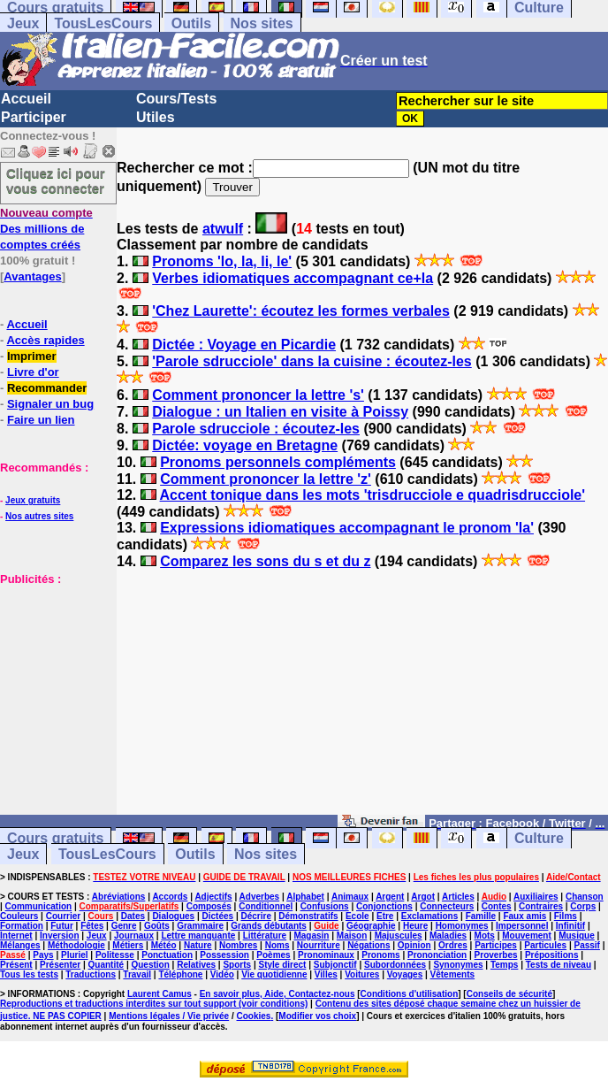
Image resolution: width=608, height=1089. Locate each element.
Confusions (324, 906)
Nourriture (318, 945)
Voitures (362, 974)
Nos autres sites (39, 516)
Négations (368, 945)
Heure (415, 926)
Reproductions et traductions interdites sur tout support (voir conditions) (154, 1003)
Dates (133, 916)
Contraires (541, 906)
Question (150, 965)
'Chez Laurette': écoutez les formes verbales (301, 310)
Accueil (26, 98)
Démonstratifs (308, 916)
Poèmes (273, 955)
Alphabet (305, 896)
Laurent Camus (159, 994)
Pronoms (380, 955)
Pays (43, 955)
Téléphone (180, 974)
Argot (423, 896)
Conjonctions (384, 906)
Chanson (585, 896)
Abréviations (119, 896)
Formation (21, 926)
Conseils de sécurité (509, 994)
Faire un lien (41, 419)
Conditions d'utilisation (410, 994)
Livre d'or (33, 372)
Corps (583, 906)
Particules (545, 945)
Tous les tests (29, 974)
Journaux (134, 935)
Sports (237, 965)
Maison (352, 935)
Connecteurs (447, 906)
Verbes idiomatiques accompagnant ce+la (292, 278)
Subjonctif (335, 965)
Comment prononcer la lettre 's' (258, 395)
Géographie (371, 926)
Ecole (357, 916)
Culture (539, 838)
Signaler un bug (50, 403)
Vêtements (452, 974)
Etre (384, 916)
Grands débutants (269, 926)
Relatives (196, 965)
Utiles (155, 117)
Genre (124, 926)
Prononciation (437, 955)
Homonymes (462, 926)
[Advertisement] (53, 675)
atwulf (222, 228)
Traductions (90, 974)
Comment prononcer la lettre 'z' (265, 479)
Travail (137, 974)
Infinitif (570, 926)
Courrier (63, 916)
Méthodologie (76, 945)
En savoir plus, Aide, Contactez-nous (277, 994)
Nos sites (262, 23)
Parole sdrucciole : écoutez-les (256, 428)
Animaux (350, 896)
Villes (326, 974)
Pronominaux (326, 955)
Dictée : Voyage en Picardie (244, 344)
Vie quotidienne (274, 974)
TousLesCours (103, 23)
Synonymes (458, 965)
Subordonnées (395, 965)
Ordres (452, 945)
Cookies (254, 1016)
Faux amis (524, 916)
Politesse (114, 955)
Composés (209, 906)
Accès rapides (45, 340)
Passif (586, 945)
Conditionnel (266, 906)
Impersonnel (522, 926)
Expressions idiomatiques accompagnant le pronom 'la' (347, 527)
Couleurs (19, 916)
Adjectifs (213, 896)
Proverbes (496, 955)
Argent (390, 896)
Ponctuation (167, 955)
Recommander (47, 388)
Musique (577, 935)
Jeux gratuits (32, 500)
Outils (191, 23)
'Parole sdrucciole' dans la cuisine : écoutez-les (312, 361)
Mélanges (20, 945)
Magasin (311, 935)
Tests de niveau (558, 965)
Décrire (255, 916)
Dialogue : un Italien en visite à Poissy (280, 411)
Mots (485, 935)
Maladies (448, 935)
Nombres (238, 945)
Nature (198, 945)
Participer (33, 117)
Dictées (218, 916)
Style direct (282, 965)
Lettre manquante (198, 935)
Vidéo (222, 974)
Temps (504, 965)
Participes (496, 945)
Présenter (60, 965)
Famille (481, 916)
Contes (497, 906)
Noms (277, 945)
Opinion (414, 945)
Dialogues (173, 916)
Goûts (157, 926)
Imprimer (32, 356)
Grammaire (200, 926)
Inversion (59, 935)
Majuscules (398, 935)
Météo (164, 945)
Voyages (404, 974)
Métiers (127, 945)
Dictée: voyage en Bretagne (245, 445)
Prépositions (552, 955)
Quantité (106, 965)
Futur (61, 926)
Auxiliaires (536, 896)
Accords (169, 896)
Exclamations (429, 916)
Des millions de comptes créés (46, 228)
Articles (458, 896)
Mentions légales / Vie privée (169, 1016)
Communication (38, 906)
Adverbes (259, 896)
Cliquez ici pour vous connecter (55, 180)
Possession (224, 955)
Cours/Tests (176, 98)
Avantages (32, 276)
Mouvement (526, 935)
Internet (16, 935)
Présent (16, 965)
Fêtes (91, 926)
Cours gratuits (55, 838)
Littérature (264, 935)
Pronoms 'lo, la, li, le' (222, 261)
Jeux (23, 23)
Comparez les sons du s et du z (265, 561)
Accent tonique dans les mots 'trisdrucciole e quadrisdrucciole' (373, 494)
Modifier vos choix (317, 1016)
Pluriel (74, 955)
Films (565, 916)
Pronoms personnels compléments (278, 462)
